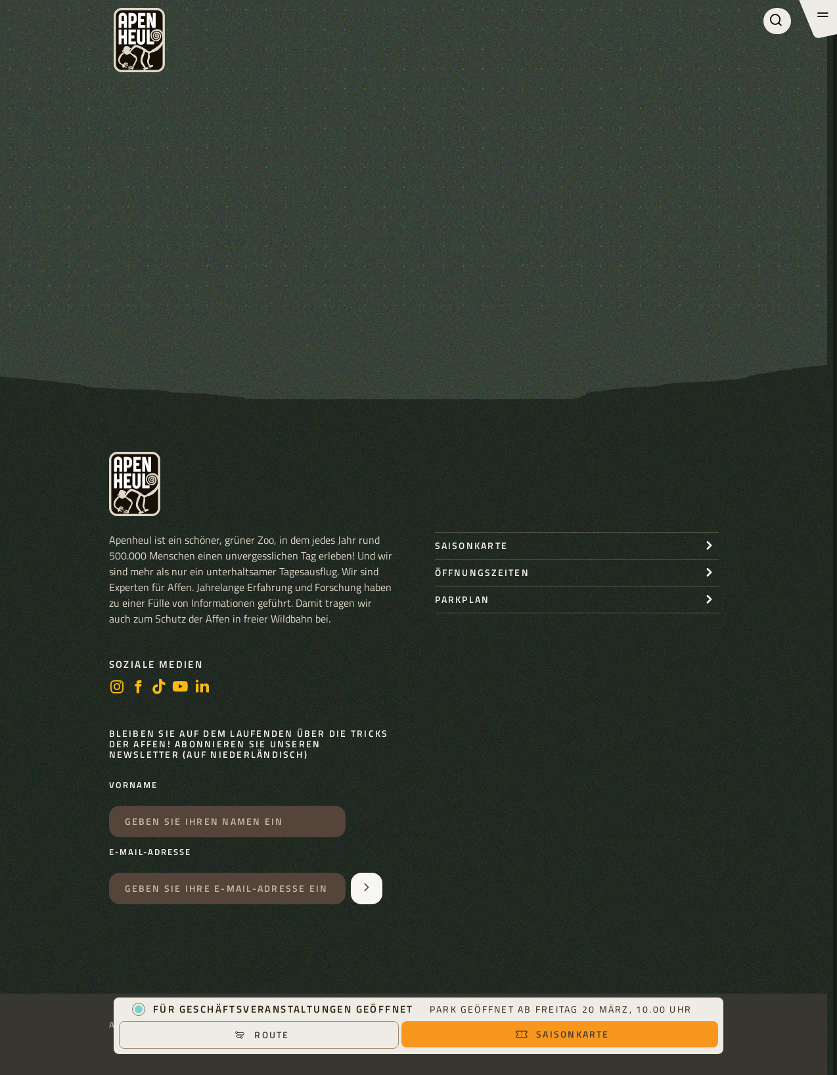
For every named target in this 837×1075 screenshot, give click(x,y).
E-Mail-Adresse (150, 852)
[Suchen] (777, 21)
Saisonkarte (562, 1034)
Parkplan (462, 599)
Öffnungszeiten (482, 572)
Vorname (133, 785)
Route (261, 1035)
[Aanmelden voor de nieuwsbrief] (366, 888)
